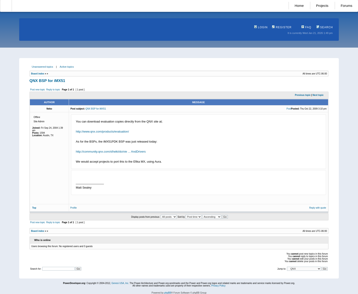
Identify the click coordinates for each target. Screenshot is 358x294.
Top (34, 208)
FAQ (306, 27)
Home (299, 6)
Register (282, 27)
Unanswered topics (42, 66)
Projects (322, 6)
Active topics (67, 66)
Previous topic (303, 95)
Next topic (318, 95)
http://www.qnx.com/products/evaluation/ (102, 131)
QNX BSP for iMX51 (47, 81)
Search (324, 27)
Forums (346, 6)
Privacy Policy (218, 285)
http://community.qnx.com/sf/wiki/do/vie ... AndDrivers (111, 151)
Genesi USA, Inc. (120, 283)
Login (261, 27)
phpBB (167, 292)
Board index (37, 73)
